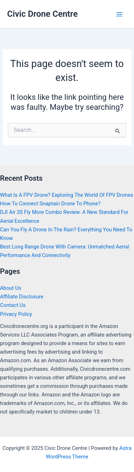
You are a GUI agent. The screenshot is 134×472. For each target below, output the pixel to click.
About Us (10, 288)
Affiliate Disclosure (21, 296)
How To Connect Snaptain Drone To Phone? (50, 203)
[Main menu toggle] (119, 14)
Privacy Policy (16, 314)
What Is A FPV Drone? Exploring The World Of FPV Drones (66, 195)
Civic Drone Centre (42, 14)
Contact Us (13, 305)
